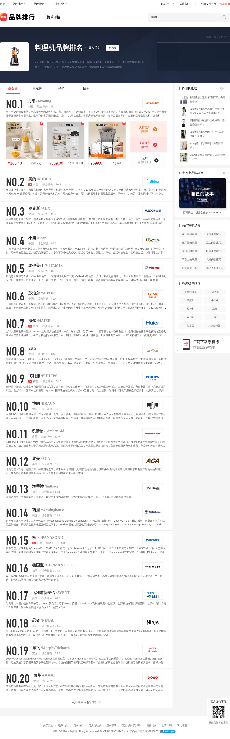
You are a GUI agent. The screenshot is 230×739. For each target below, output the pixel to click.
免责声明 (167, 725)
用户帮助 (111, 725)
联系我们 (63, 725)
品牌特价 (39, 3)
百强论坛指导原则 (131, 725)
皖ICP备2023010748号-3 (114, 731)
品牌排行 (18, 3)
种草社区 (60, 3)
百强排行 (72, 731)
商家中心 (166, 3)
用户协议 (78, 725)
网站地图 (182, 725)
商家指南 (152, 725)
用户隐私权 (95, 725)
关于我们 (48, 725)
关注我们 (185, 3)
